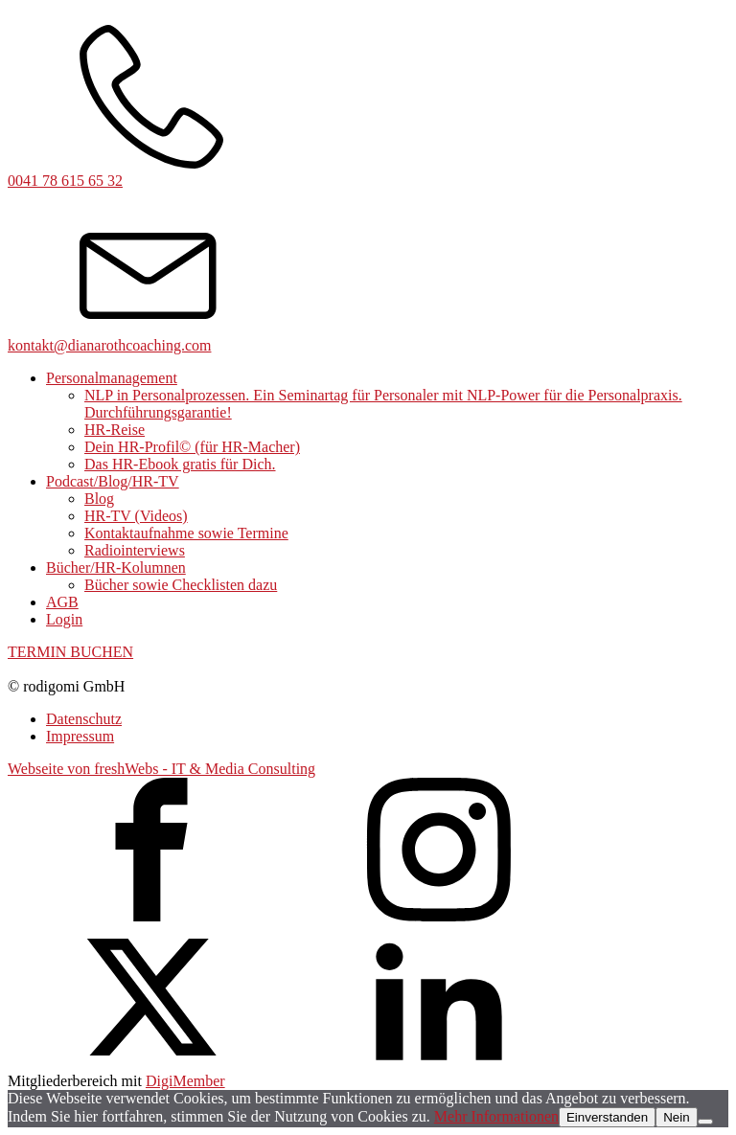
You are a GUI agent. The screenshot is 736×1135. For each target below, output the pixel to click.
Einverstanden (607, 1117)
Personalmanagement (111, 378)
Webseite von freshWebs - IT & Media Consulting (161, 768)
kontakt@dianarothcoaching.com (109, 345)
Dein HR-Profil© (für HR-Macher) (192, 447)
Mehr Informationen (496, 1116)
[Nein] (705, 1121)
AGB (62, 602)
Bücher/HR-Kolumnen (116, 567)
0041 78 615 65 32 (65, 180)
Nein (676, 1117)
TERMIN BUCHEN (70, 652)
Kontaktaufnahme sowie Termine (186, 533)
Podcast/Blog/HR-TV (112, 481)
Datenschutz (84, 719)
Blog (99, 498)
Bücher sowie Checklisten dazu (180, 585)
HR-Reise (114, 429)
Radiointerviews (134, 550)
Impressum (80, 736)
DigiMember (185, 1081)
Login (64, 619)
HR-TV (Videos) (136, 516)
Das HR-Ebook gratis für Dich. (180, 464)
